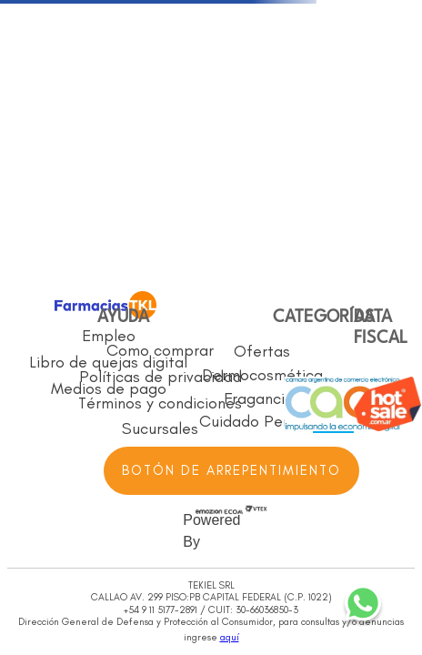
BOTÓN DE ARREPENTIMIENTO (231, 470)
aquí (229, 637)
